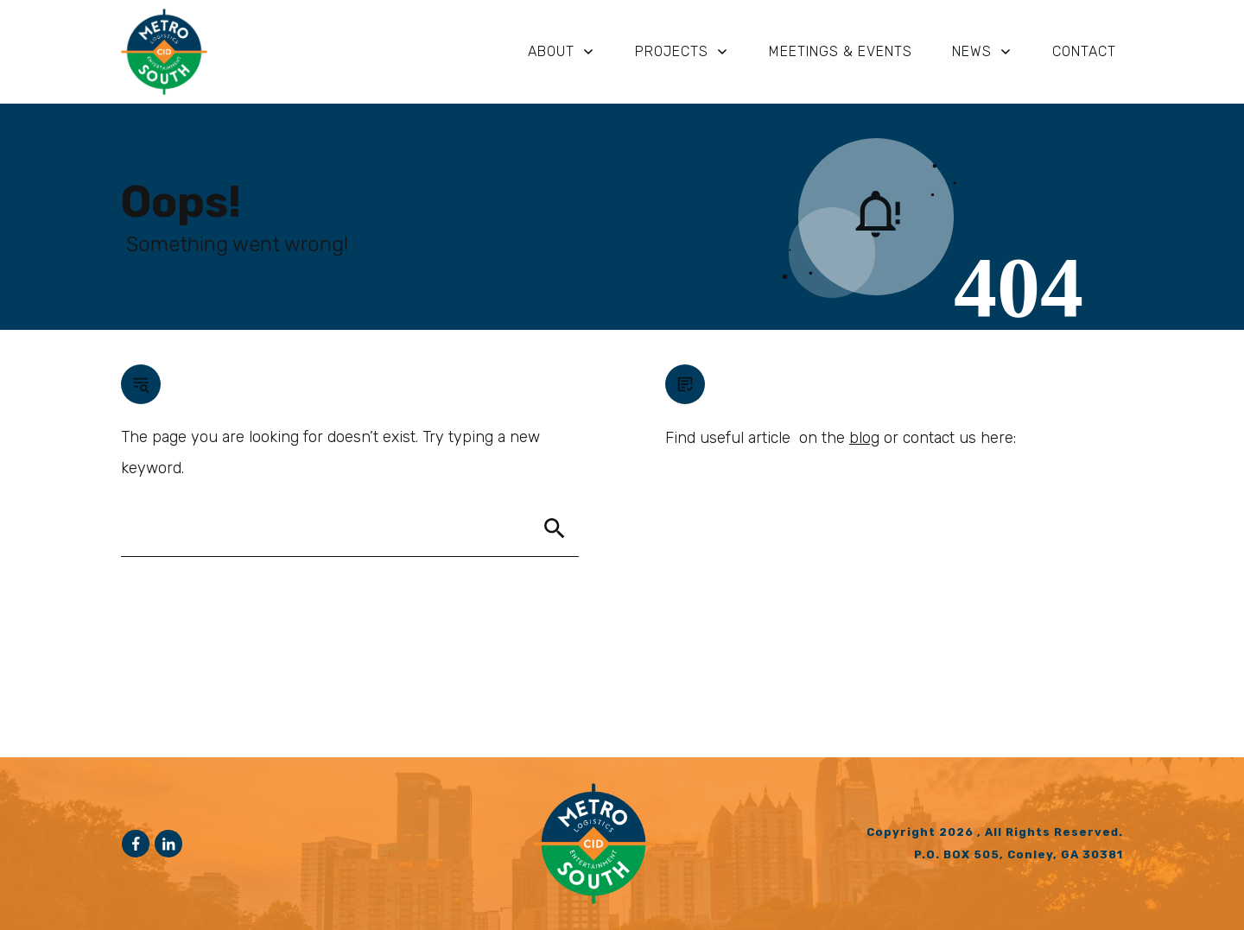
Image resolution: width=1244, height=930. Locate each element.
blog (864, 437)
